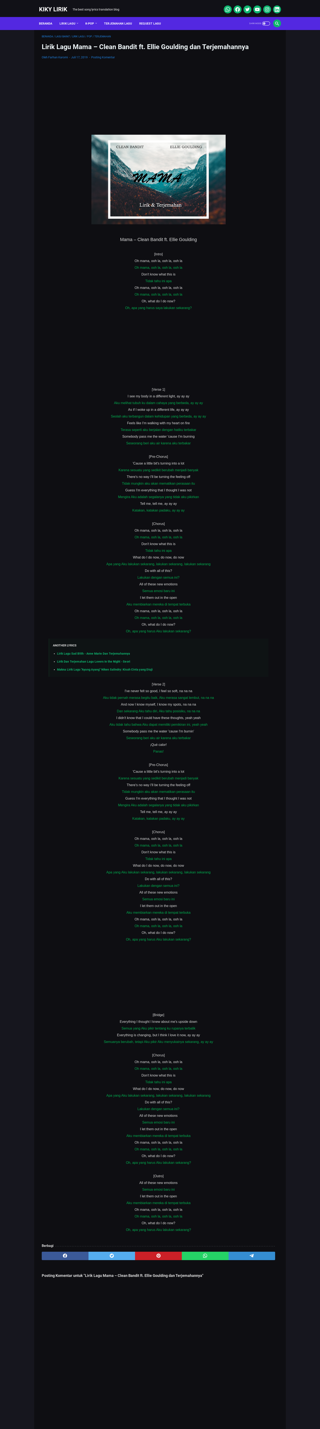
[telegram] (184, 1262)
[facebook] (234, 5)
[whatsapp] (224, 5)
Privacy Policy (176, 1413)
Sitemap (126, 1413)
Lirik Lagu (70, 16)
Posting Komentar (103, 63)
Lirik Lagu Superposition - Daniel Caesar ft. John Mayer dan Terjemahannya (243, 184)
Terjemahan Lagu (121, 16)
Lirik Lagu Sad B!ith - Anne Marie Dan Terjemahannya (93, 659)
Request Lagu (153, 16)
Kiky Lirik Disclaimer (207, 1413)
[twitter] (244, 5)
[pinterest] (121, 1262)
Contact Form (149, 1413)
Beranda (48, 16)
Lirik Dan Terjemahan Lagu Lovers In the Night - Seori (93, 667)
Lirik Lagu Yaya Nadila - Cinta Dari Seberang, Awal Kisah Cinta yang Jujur (244, 219)
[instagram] (263, 5)
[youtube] (254, 5)
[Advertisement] (121, 100)
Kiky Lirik (56, 4)
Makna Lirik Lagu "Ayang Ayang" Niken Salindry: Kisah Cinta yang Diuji (105, 675)
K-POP (92, 16)
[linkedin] (273, 5)
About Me (106, 1413)
